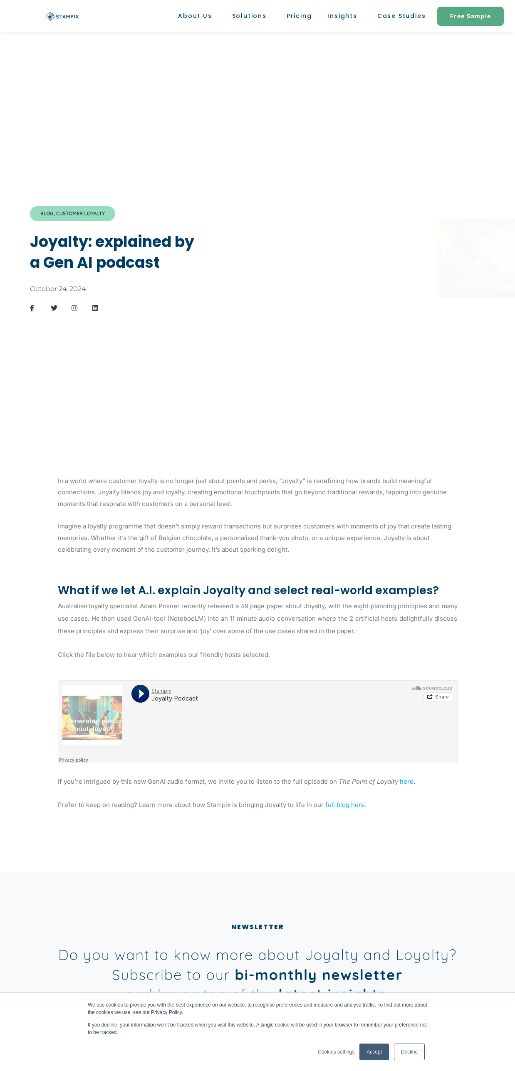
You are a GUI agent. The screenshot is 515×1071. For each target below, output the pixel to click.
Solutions (251, 16)
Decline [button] (409, 1052)
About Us (197, 16)
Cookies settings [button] (336, 1052)
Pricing (299, 16)
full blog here (345, 805)
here (406, 781)
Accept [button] (374, 1052)
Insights (344, 16)
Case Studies (401, 16)
